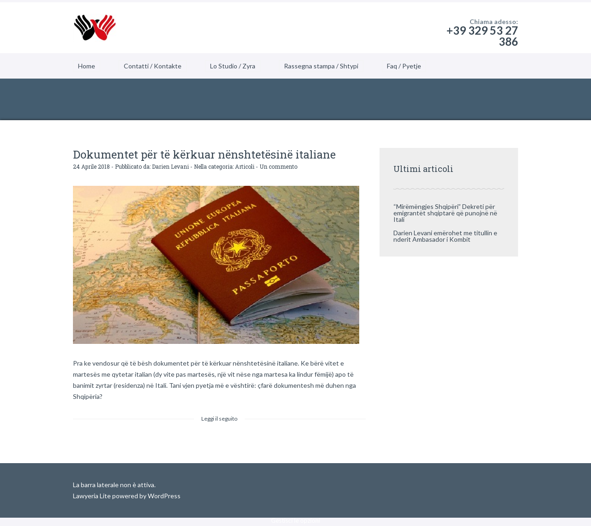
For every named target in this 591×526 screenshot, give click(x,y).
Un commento (278, 166)
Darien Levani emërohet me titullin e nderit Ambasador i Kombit (445, 236)
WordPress (163, 496)
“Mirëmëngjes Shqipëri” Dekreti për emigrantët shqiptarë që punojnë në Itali (445, 212)
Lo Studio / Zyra (232, 66)
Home (86, 66)
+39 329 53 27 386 (482, 36)
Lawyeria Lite (92, 496)
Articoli (244, 166)
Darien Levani (170, 166)
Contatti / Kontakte (152, 66)
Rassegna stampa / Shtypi (321, 66)
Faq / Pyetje (404, 66)
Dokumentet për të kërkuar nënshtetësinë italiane (204, 154)
